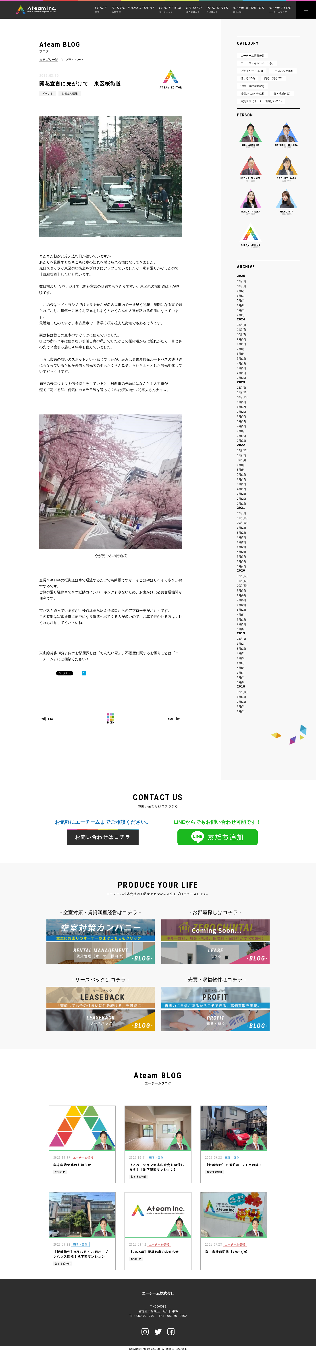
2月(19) (241, 624)
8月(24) (241, 532)
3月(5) (240, 431)
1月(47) (241, 566)
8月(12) (241, 344)
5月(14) (241, 421)
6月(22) (241, 542)
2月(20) (241, 498)
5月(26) (241, 547)
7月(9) (240, 349)
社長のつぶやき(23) (252, 93)
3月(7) (240, 672)
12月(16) (242, 692)
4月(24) (241, 551)
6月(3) (240, 658)
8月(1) (240, 295)
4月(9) (240, 667)
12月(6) (241, 387)
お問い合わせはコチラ (103, 837)
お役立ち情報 (70, 93)
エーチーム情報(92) (252, 55)
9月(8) (240, 465)
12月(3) (241, 324)
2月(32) (241, 561)
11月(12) (242, 392)
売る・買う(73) (273, 78)
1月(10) (241, 377)
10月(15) (242, 397)
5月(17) (241, 484)
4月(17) (241, 489)
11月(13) (242, 518)
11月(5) (241, 329)
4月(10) (241, 426)
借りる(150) (248, 78)
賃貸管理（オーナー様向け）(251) (261, 101)
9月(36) (241, 590)
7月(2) (240, 653)
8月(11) (241, 696)
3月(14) (241, 619)
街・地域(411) (281, 93)
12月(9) (241, 513)
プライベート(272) (252, 70)
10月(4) (241, 334)
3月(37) (241, 556)
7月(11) (241, 701)
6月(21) (241, 605)
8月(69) (241, 595)
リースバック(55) (282, 70)
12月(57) (242, 576)
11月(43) (242, 580)
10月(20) (242, 522)
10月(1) (241, 286)
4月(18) (241, 363)
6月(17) (241, 479)
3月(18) (241, 368)
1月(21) (241, 440)
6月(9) (240, 353)
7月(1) (240, 300)
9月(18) (241, 402)
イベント (47, 93)
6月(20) (241, 416)
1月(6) (240, 629)
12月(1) (241, 281)
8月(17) (241, 406)
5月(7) (240, 310)
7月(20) (241, 411)
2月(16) (241, 373)
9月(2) (240, 290)
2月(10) (241, 435)
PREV (50, 719)
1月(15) (241, 503)
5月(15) (241, 358)
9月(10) (241, 339)
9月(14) (241, 527)
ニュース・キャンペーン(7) (257, 63)
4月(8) (240, 614)
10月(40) (242, 585)
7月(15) (241, 474)
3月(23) (241, 493)
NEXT (170, 719)
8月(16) (241, 648)
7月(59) (241, 600)
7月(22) (241, 537)
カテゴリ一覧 (48, 59)
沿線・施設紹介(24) (252, 86)
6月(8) (240, 305)
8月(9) (240, 469)
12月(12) (242, 450)
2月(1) (240, 315)
